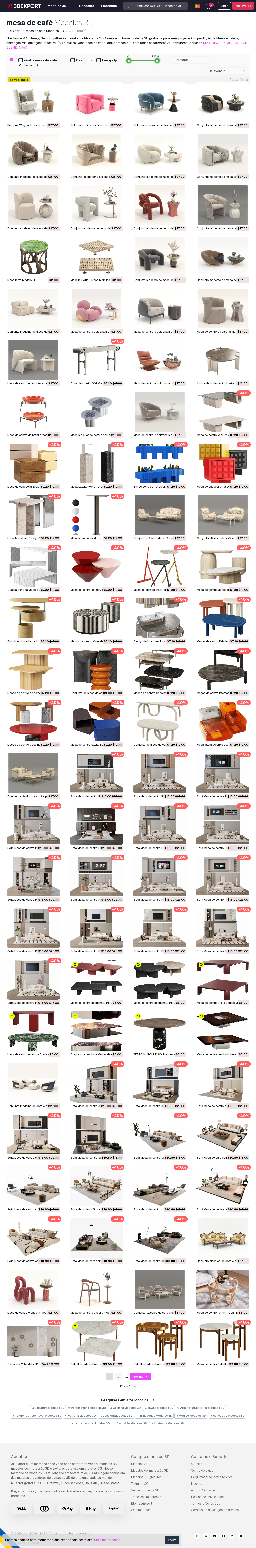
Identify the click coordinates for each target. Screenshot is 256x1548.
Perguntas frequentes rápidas (212, 1477)
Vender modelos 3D (145, 1490)
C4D (245, 43)
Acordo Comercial (203, 1490)
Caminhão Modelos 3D (130, 1423)
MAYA (23, 47)
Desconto (81, 60)
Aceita (172, 1540)
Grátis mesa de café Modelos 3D (37, 62)
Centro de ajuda (202, 1470)
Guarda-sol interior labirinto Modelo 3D (32, 641)
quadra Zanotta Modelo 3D (25, 590)
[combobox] (190, 60)
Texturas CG (139, 1484)
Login (224, 6)
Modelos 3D (140, 1464)
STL (237, 43)
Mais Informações (107, 1540)
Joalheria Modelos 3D (116, 1415)
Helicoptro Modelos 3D (227, 1415)
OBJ (215, 43)
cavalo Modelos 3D (159, 1408)
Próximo (140, 1377)
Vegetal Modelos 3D (80, 1415)
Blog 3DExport (141, 1503)
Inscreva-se (243, 6)
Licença (196, 1484)
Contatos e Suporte (209, 1456)
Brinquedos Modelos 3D (154, 1415)
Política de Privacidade (207, 1497)
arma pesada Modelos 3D (91, 1423)
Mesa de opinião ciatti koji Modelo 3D (158, 590)
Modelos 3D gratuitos (146, 1477)
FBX (222, 43)
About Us (19, 1456)
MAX (206, 43)
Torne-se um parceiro (146, 1497)
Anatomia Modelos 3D (167, 1423)
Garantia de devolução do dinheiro (215, 1510)
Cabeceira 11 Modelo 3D (22, 1364)
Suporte (196, 1464)
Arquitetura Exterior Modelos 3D (200, 1408)
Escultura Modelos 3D (48, 1408)
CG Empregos (141, 1510)
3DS (230, 43)
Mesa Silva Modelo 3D (21, 280)
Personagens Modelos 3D (87, 1408)
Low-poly (106, 60)
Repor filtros (238, 80)
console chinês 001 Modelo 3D (91, 383)
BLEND (11, 47)
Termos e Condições (205, 1503)
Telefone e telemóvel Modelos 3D (36, 1415)
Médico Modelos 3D (191, 1415)
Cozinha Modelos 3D (125, 1408)
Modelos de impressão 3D (149, 1470)
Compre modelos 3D (150, 1456)
